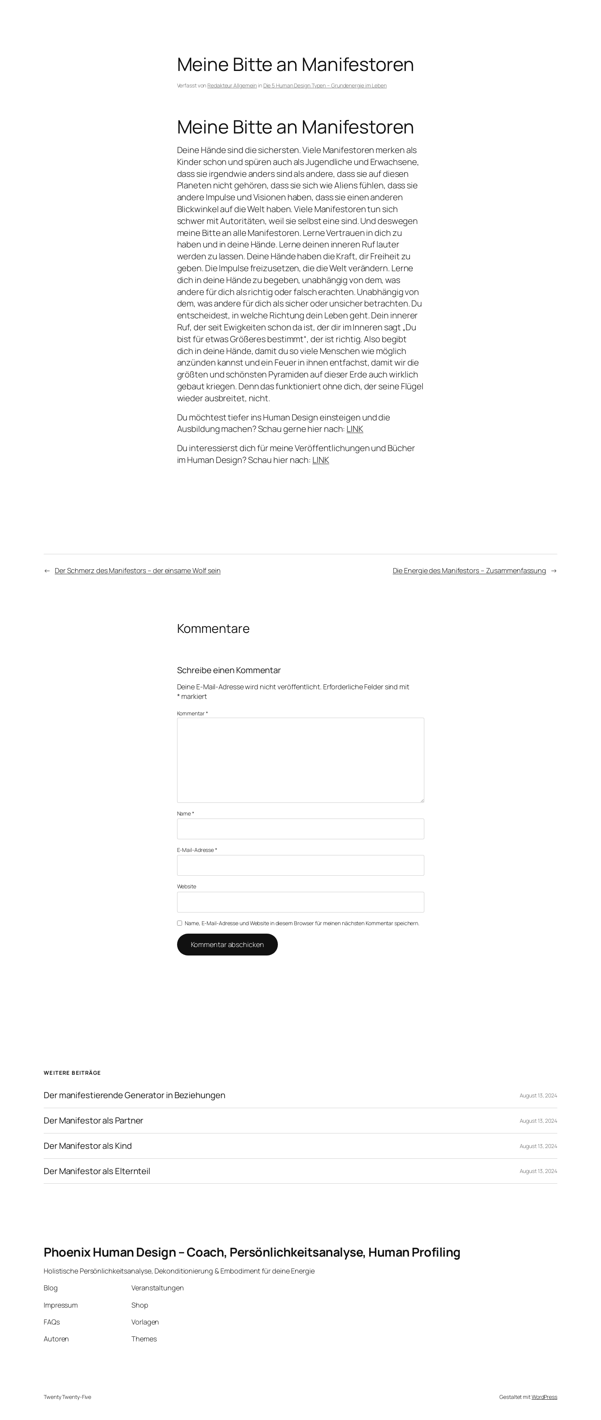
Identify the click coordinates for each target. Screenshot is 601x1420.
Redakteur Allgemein (232, 85)
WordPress (544, 1396)
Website (186, 886)
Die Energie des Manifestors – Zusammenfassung (470, 570)
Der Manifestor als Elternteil (97, 1171)
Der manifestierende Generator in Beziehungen (134, 1095)
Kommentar (192, 713)
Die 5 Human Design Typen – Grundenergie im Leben (325, 85)
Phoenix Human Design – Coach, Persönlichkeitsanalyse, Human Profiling (252, 1252)
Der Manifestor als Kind (88, 1146)
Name (185, 813)
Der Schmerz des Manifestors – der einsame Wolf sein (138, 570)
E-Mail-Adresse (197, 849)
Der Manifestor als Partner (93, 1120)
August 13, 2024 (539, 1095)
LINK (354, 429)
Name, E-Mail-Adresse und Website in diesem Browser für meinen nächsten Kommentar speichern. (302, 923)
